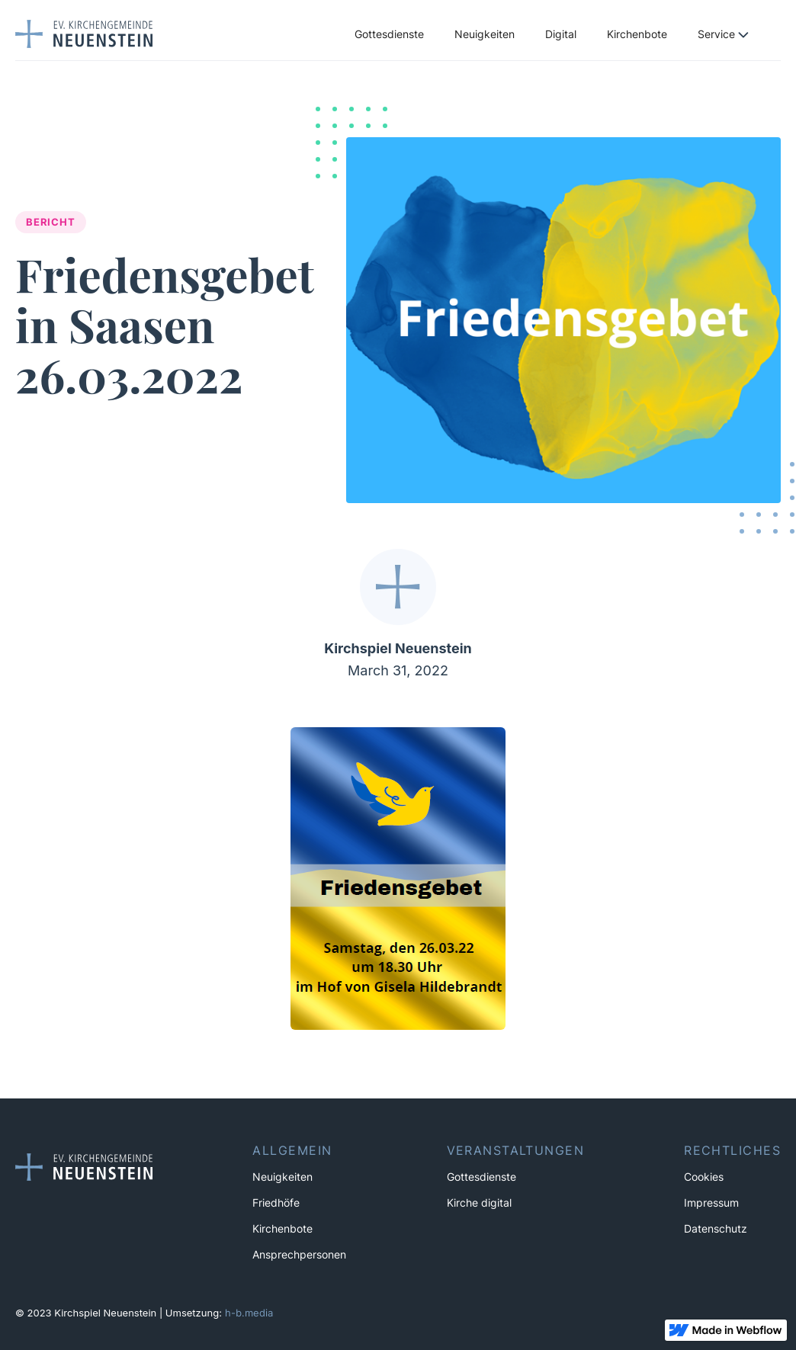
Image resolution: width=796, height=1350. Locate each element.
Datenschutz (715, 1228)
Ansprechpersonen (299, 1254)
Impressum (711, 1203)
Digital (560, 33)
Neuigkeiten (484, 33)
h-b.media (249, 1313)
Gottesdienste (389, 33)
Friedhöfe (276, 1203)
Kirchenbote (637, 33)
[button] (731, 34)
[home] (83, 33)
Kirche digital (479, 1203)
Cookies (704, 1177)
